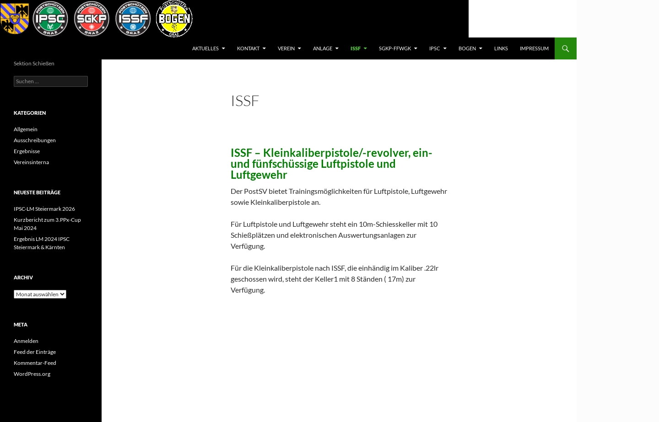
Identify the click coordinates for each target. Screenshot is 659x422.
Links (501, 48)
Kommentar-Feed (35, 362)
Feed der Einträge (35, 351)
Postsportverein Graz (53, 48)
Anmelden (26, 340)
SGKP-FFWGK (395, 48)
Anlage (322, 48)
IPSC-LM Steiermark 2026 (44, 208)
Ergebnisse (27, 151)
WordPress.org (32, 373)
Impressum (534, 48)
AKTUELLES (205, 48)
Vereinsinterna (31, 162)
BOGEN (467, 48)
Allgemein (26, 129)
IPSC (434, 48)
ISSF (356, 48)
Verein (286, 48)
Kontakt (248, 48)
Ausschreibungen (35, 140)
